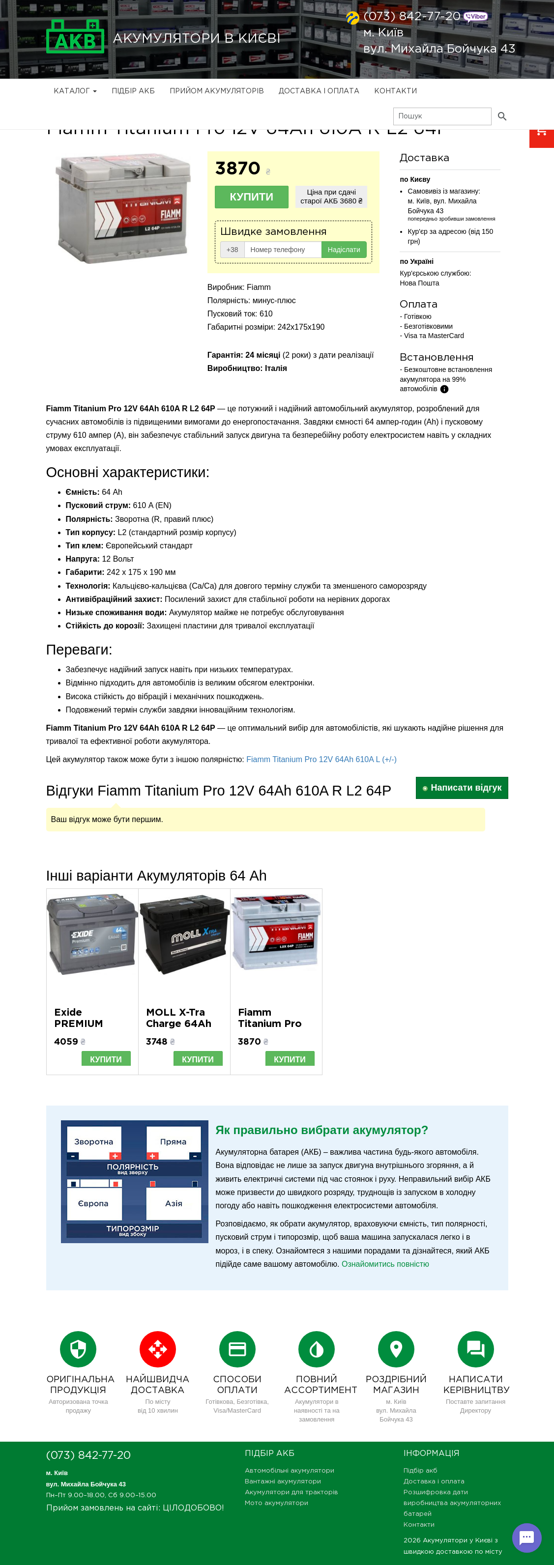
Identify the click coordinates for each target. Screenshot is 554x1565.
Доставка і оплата (319, 91)
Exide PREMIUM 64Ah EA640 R (91, 1024)
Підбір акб (133, 91)
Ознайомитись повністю (385, 1264)
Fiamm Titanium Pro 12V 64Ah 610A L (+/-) (321, 759)
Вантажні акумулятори (283, 1481)
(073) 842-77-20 (412, 16)
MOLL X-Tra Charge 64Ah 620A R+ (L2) (179, 1024)
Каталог (75, 91)
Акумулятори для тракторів (291, 1492)
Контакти (395, 91)
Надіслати (344, 250)
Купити (252, 197)
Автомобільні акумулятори (289, 1471)
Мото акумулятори (276, 1503)
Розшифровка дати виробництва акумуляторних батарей (452, 1503)
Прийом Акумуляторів (217, 91)
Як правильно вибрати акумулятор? (322, 1130)
